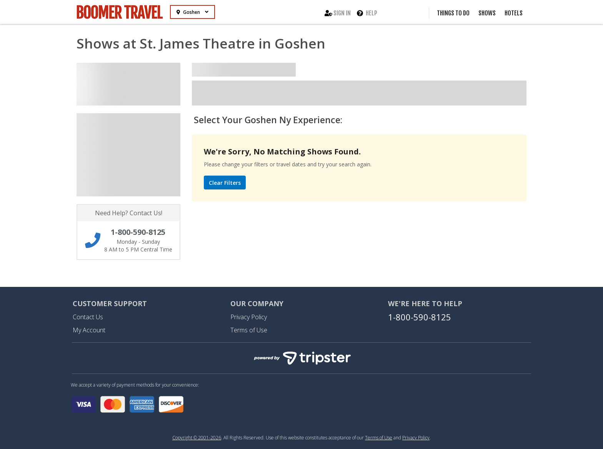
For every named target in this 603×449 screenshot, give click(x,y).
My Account (89, 330)
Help (367, 13)
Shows (487, 13)
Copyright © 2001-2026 (196, 437)
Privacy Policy (248, 317)
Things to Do (453, 13)
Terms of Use (248, 330)
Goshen (192, 12)
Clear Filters (225, 182)
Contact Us (88, 317)
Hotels (514, 13)
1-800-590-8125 (419, 317)
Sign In (338, 13)
